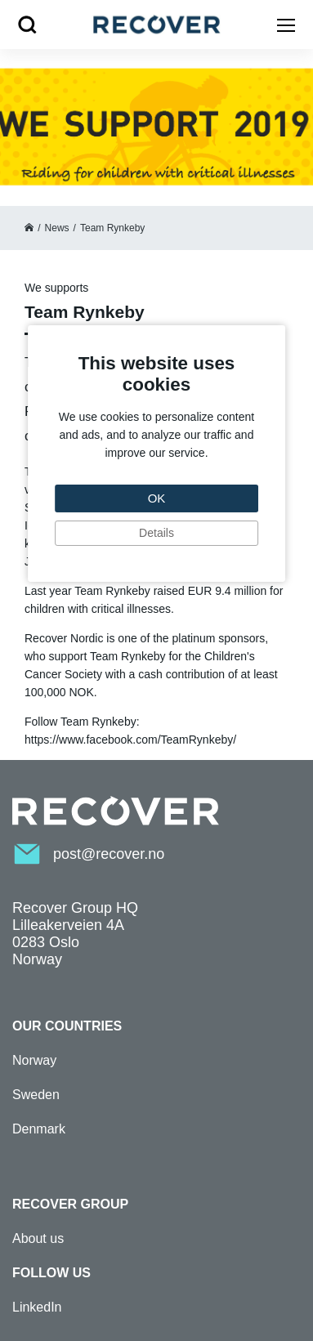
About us (38, 1238)
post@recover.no (108, 854)
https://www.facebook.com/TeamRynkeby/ (130, 739)
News (57, 228)
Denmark (38, 1129)
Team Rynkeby (112, 228)
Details (156, 532)
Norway (34, 1060)
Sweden (36, 1095)
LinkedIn (37, 1307)
